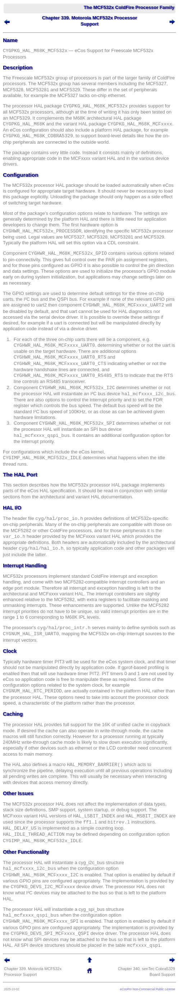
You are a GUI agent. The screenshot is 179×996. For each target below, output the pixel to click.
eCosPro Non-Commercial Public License (147, 989)
